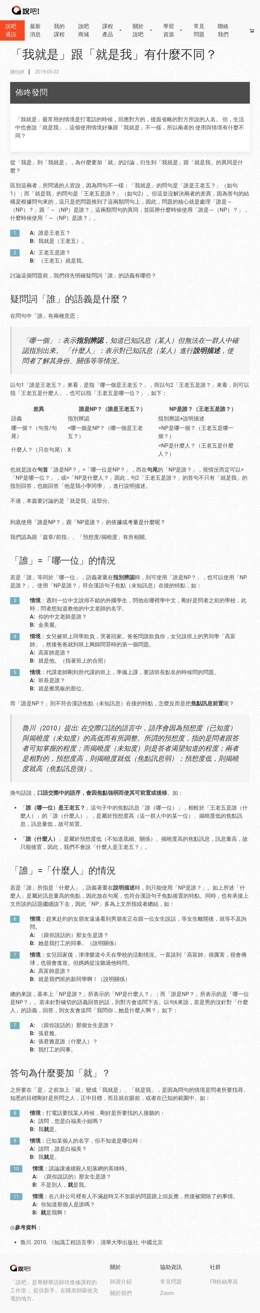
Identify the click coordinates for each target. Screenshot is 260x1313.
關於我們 (121, 1293)
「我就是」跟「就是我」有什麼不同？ (113, 54)
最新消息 (35, 30)
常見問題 (199, 30)
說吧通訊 (10, 30)
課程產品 (112, 30)
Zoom (167, 1293)
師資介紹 (121, 1281)
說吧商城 (83, 30)
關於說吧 (143, 30)
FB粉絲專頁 (224, 1281)
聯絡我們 (223, 30)
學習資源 (173, 30)
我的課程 (59, 30)
